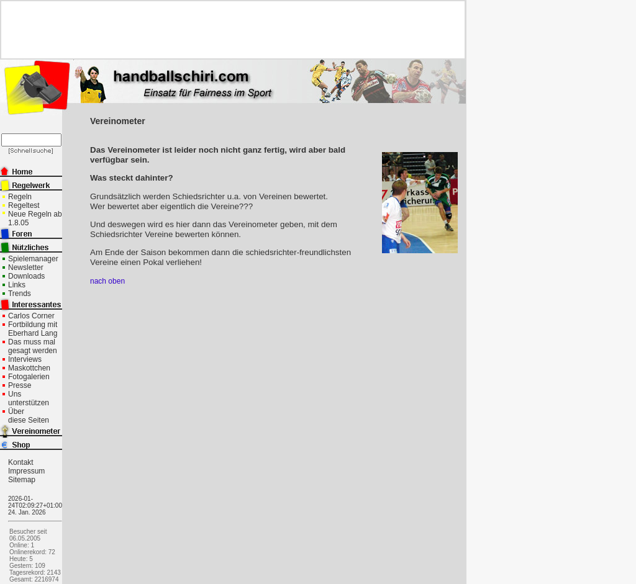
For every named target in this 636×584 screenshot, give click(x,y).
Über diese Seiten (28, 416)
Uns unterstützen (28, 398)
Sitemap (21, 479)
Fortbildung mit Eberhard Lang (32, 329)
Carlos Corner (31, 316)
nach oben (107, 281)
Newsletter (25, 267)
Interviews (25, 359)
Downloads (26, 276)
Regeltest (24, 205)
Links (16, 285)
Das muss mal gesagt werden (32, 346)
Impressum (26, 471)
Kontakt (21, 462)
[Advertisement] (228, 30)
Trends (19, 293)
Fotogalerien (29, 376)
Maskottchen (29, 368)
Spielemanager (33, 258)
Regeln (20, 196)
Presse (19, 385)
